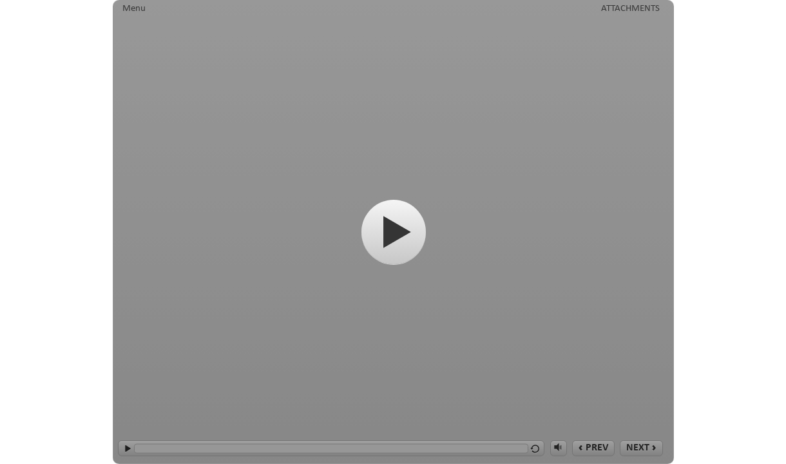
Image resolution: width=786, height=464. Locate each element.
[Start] (394, 232)
